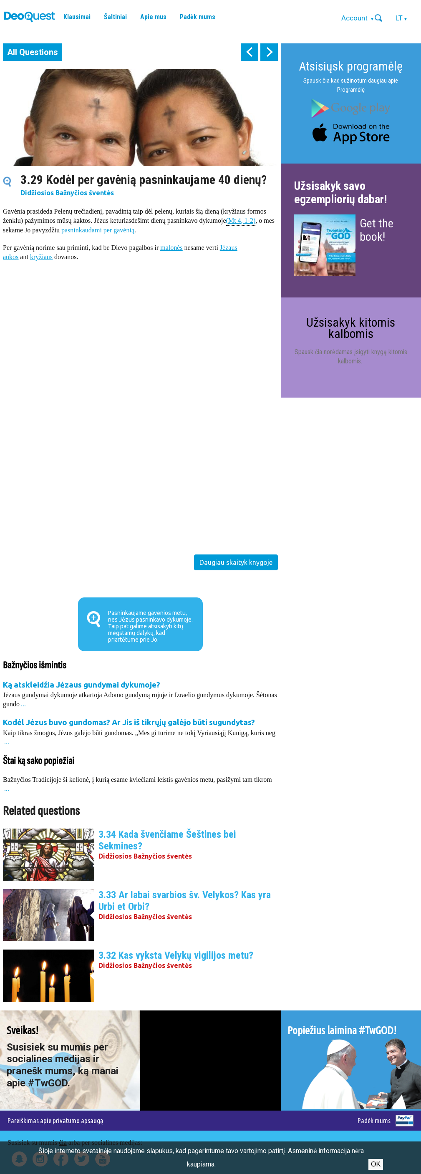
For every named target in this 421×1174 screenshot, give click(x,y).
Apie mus (153, 17)
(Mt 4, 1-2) (241, 220)
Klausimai (77, 17)
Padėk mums (197, 17)
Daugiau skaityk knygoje (235, 562)
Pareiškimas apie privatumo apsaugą (55, 1120)
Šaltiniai (115, 17)
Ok (376, 1164)
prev (249, 52)
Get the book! (376, 230)
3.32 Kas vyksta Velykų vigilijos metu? (175, 955)
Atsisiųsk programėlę (351, 66)
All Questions (32, 52)
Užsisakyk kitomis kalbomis (350, 327)
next (269, 52)
